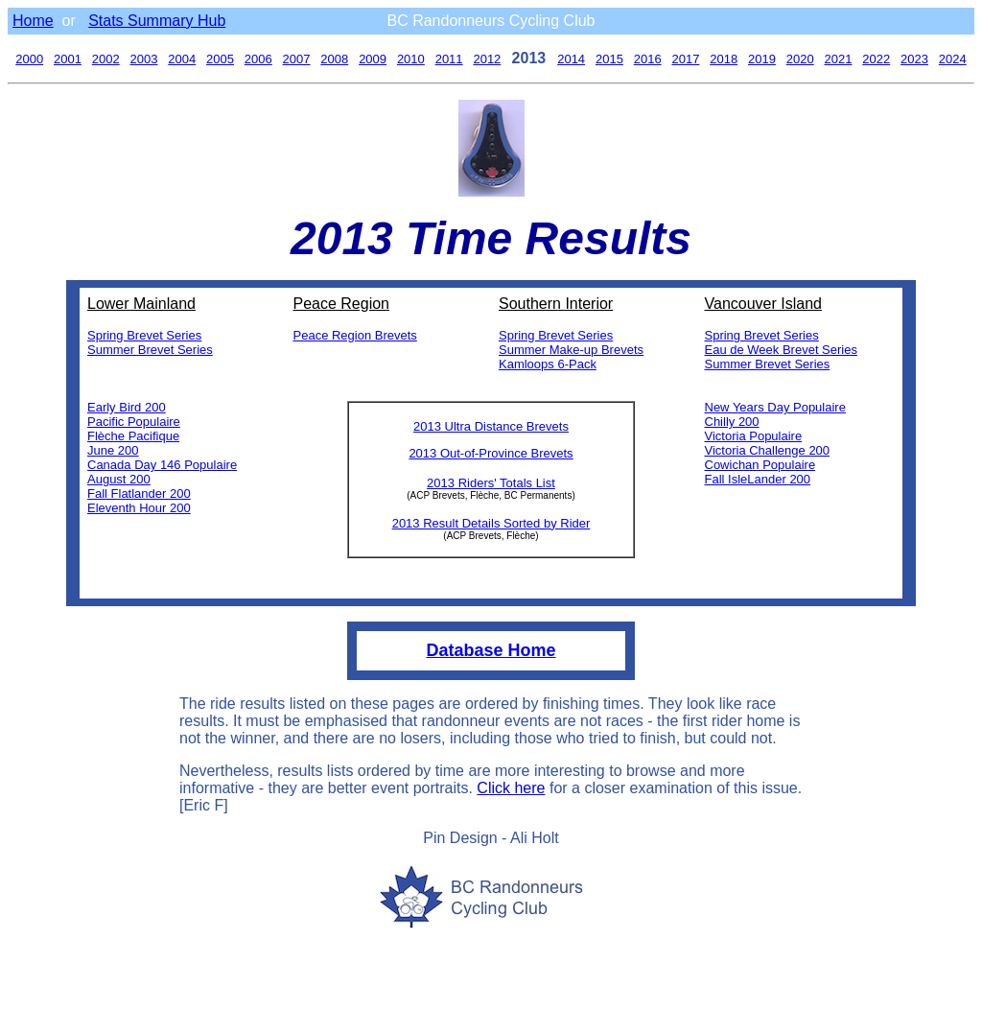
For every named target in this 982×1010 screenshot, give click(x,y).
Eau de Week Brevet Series (781, 349)
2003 (144, 59)
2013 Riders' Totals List (491, 483)
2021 (839, 59)
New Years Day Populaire (775, 407)
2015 (609, 59)
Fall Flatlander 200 (139, 493)
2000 (29, 59)
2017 (685, 59)
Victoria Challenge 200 (767, 450)
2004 (182, 59)
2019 (762, 59)
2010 (411, 59)
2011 (449, 59)
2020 (800, 59)
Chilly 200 (732, 421)
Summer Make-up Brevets (571, 349)
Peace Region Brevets (355, 335)
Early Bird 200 (126, 407)
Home (33, 20)
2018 (723, 59)
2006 (258, 59)
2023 (914, 59)
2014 (571, 59)
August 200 (119, 479)
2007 (297, 59)
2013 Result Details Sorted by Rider (491, 523)
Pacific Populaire (133, 421)
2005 (220, 59)
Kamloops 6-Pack (547, 364)
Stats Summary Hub (156, 20)
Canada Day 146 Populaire (162, 465)
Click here (511, 788)
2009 (372, 59)
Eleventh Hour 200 (139, 508)
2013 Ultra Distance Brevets (491, 426)
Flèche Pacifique (133, 436)
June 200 (113, 450)
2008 (334, 59)
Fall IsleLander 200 (758, 479)
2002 (106, 59)
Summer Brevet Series (150, 349)
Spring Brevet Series (144, 335)
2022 (876, 59)
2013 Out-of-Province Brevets (491, 453)
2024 (953, 59)
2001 (68, 59)
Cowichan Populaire (760, 465)
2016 (648, 59)
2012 (487, 59)
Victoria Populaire (754, 436)
